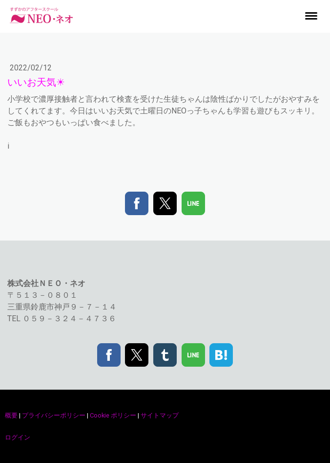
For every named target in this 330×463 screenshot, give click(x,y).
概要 (11, 415)
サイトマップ (160, 415)
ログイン (17, 437)
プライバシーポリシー (53, 415)
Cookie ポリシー (113, 415)
